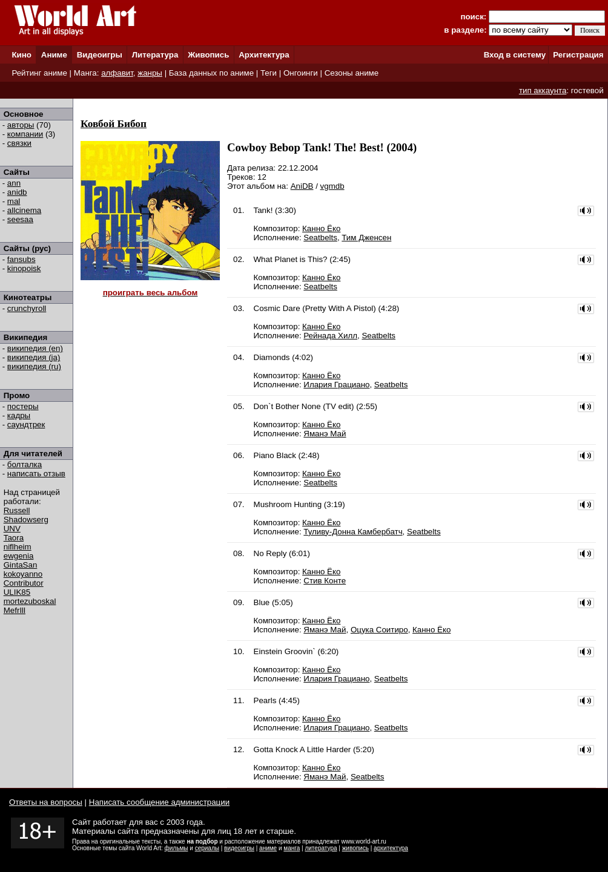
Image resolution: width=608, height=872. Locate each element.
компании (25, 134)
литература (321, 848)
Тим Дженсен (366, 237)
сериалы (207, 848)
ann (14, 183)
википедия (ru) (34, 366)
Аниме (54, 54)
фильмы (176, 848)
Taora (14, 537)
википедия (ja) (34, 357)
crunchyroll (26, 308)
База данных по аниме (211, 72)
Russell (17, 510)
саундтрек (26, 424)
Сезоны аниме (352, 72)
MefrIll (14, 610)
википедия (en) (35, 348)
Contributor (24, 583)
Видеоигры (99, 54)
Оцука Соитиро (379, 629)
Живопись (208, 54)
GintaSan (21, 564)
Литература (155, 54)
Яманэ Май (324, 433)
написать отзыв (36, 473)
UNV (12, 528)
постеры (23, 406)
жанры (149, 72)
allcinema (24, 210)
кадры (18, 415)
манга (291, 848)
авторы (21, 124)
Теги (268, 72)
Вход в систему (515, 54)
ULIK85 (17, 592)
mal (13, 201)
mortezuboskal (30, 601)
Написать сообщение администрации (159, 802)
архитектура (391, 848)
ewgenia (19, 555)
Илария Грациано (336, 384)
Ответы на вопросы (45, 802)
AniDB (302, 186)
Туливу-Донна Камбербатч (352, 531)
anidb (17, 192)
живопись (355, 848)
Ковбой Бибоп (114, 123)
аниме (268, 848)
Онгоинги (300, 72)
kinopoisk (24, 268)
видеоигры (239, 848)
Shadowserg (26, 519)
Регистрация (578, 54)
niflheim (17, 546)
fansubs (21, 259)
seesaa (20, 219)
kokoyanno (23, 574)
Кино (21, 54)
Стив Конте (324, 580)
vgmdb (332, 186)
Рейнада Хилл (330, 335)
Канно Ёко (321, 228)
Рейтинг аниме (39, 72)
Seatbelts (320, 237)
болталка (24, 464)
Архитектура (264, 54)
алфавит (117, 72)
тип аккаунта (543, 90)
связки (19, 143)
